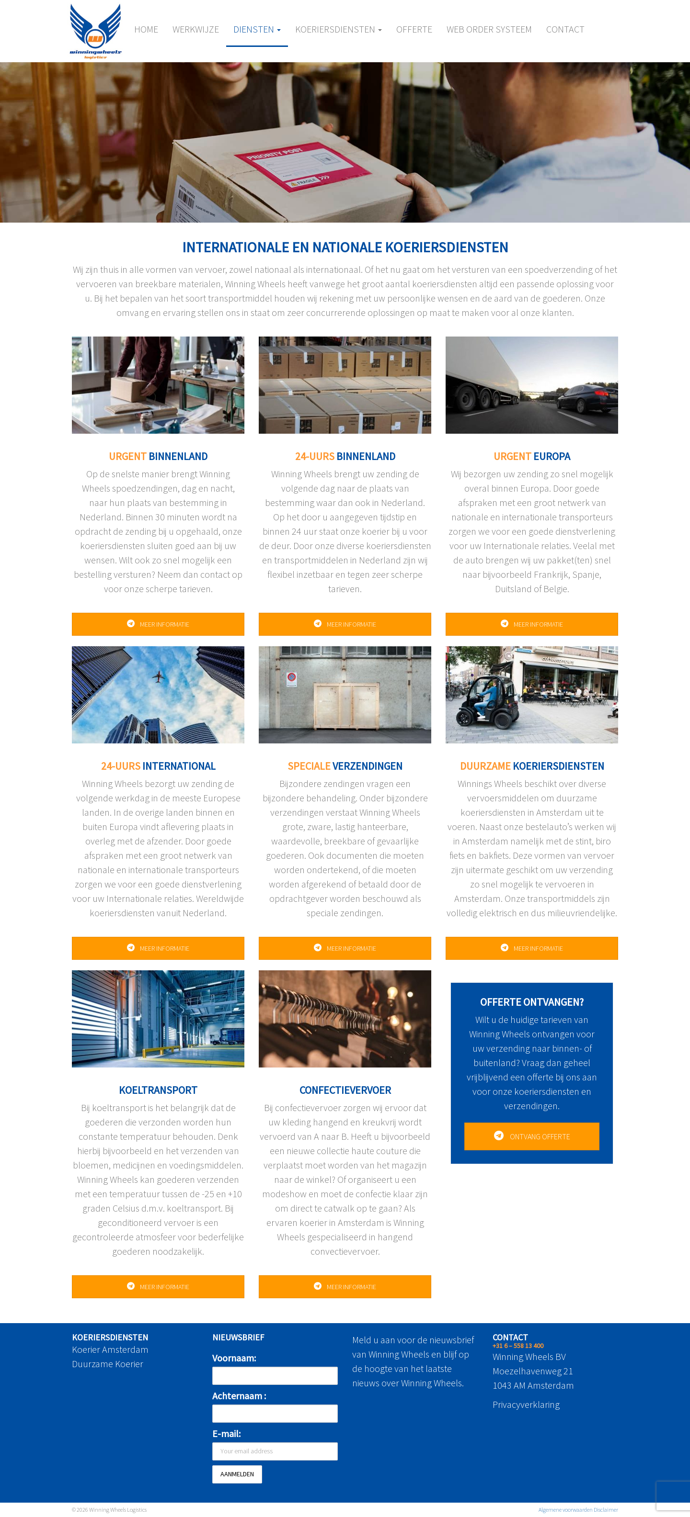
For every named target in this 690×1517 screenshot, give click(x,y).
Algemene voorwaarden (566, 1509)
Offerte (414, 29)
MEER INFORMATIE (158, 624)
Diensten (257, 29)
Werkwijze (195, 29)
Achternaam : (239, 1396)
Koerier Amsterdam (110, 1349)
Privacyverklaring (526, 1404)
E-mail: (226, 1433)
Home (146, 29)
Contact (565, 29)
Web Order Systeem (489, 29)
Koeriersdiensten (338, 29)
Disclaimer (606, 1509)
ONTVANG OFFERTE (532, 1136)
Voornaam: (234, 1358)
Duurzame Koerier (107, 1364)
